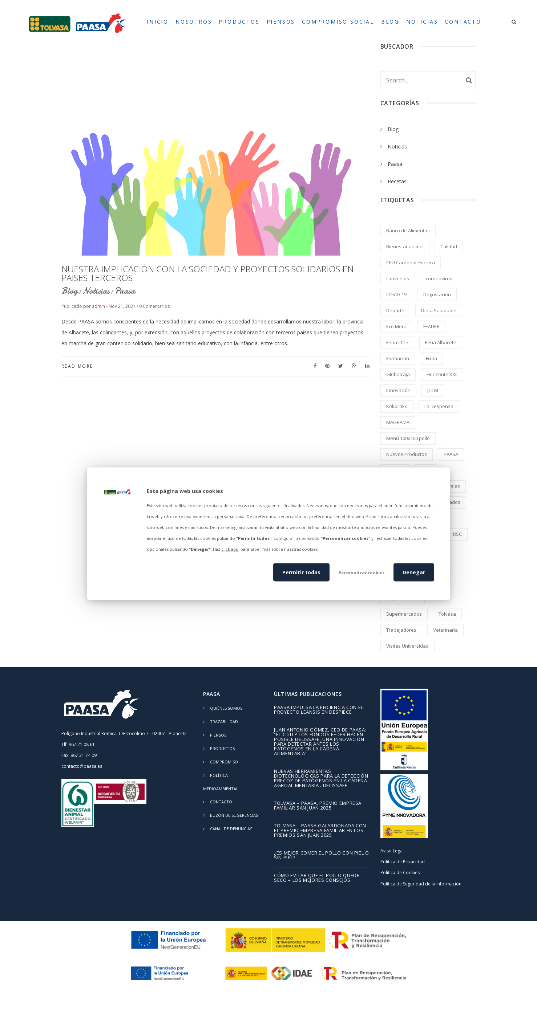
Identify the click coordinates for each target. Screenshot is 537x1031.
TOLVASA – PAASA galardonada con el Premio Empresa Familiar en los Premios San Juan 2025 (320, 830)
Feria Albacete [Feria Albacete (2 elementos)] (440, 342)
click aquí (230, 549)
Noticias (96, 291)
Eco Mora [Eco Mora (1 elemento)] (396, 326)
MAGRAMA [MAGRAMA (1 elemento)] (397, 422)
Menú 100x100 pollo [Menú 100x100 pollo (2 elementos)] (408, 438)
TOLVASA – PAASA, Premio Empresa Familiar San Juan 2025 (318, 806)
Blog (69, 291)
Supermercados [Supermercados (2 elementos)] (404, 614)
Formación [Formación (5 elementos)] (397, 358)
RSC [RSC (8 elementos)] (457, 534)
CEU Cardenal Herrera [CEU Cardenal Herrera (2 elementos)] (410, 262)
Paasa (124, 291)
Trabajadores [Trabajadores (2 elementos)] (401, 630)
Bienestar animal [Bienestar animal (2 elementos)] (405, 246)
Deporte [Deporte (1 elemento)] (395, 310)
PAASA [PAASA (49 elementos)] (451, 454)
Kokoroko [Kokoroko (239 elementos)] (397, 406)
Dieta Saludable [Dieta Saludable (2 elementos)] (438, 310)
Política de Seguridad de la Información (420, 884)
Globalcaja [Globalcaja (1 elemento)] (398, 374)
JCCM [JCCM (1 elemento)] (432, 390)
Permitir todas (301, 572)
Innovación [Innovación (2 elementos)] (398, 390)
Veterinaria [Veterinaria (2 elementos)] (445, 630)
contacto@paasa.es (81, 766)
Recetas (397, 181)
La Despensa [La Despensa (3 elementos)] (438, 406)
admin (98, 306)
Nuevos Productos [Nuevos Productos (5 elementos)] (406, 454)
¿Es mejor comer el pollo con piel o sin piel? (321, 856)
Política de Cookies (400, 872)
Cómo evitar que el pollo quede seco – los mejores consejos (317, 878)
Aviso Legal (392, 851)
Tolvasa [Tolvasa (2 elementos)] (447, 614)
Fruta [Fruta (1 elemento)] (431, 358)
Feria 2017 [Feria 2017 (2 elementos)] (397, 342)
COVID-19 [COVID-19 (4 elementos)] (396, 294)
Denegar (414, 572)
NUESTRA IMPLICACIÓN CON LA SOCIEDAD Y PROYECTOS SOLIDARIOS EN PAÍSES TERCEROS (207, 273)
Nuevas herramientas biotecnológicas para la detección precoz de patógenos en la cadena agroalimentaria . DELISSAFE (321, 778)
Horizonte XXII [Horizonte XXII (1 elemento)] (442, 374)
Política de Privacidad (402, 862)
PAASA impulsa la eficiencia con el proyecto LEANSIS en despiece (318, 710)
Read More (77, 366)
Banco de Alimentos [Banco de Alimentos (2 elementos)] (408, 230)
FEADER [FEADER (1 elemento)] (431, 326)
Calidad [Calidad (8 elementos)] (448, 246)
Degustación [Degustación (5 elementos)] (437, 294)
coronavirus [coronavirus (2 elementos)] (439, 278)
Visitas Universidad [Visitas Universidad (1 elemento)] (407, 646)
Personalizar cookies (361, 572)
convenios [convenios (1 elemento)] (397, 278)
